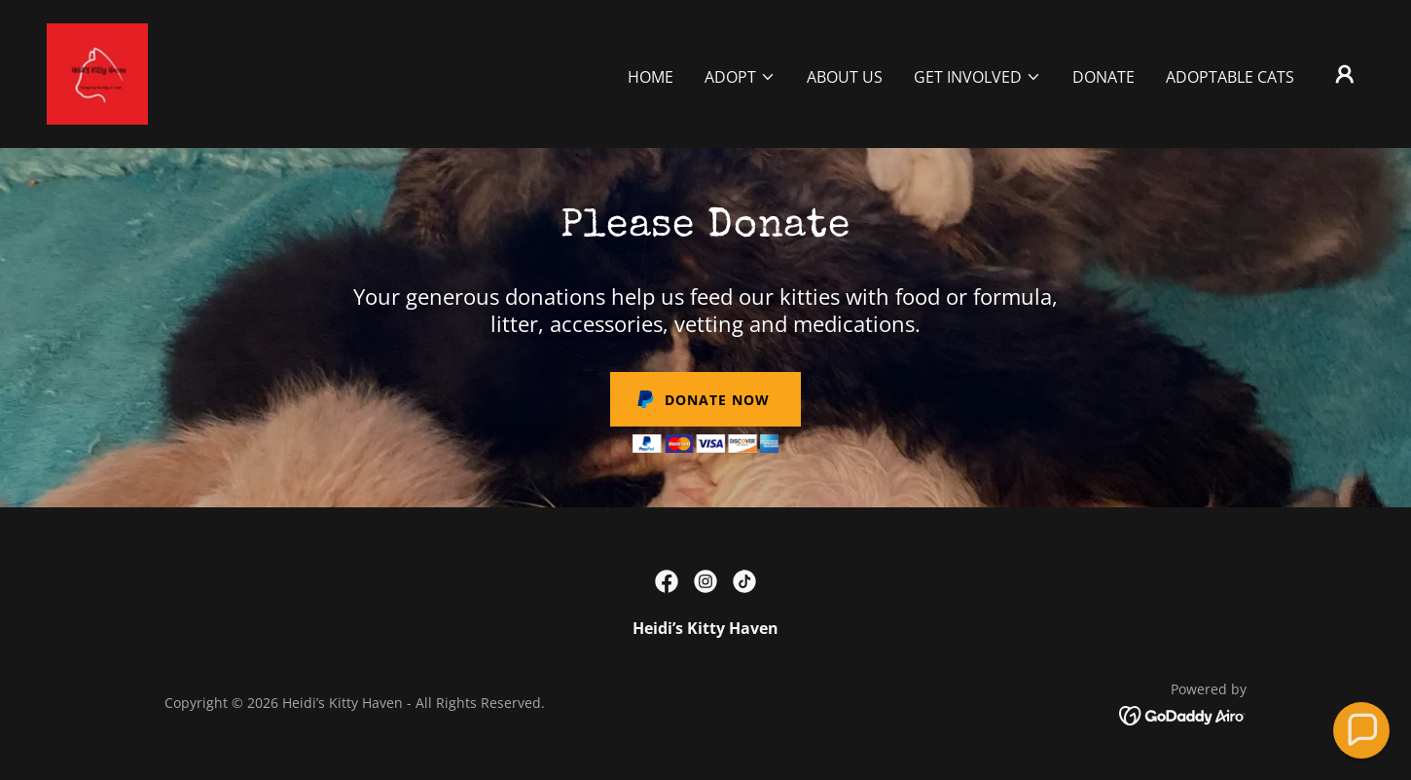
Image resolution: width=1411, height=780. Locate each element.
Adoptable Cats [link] (1230, 77)
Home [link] (650, 77)
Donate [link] (1103, 77)
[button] (740, 77)
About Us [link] (845, 77)
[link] (97, 72)
